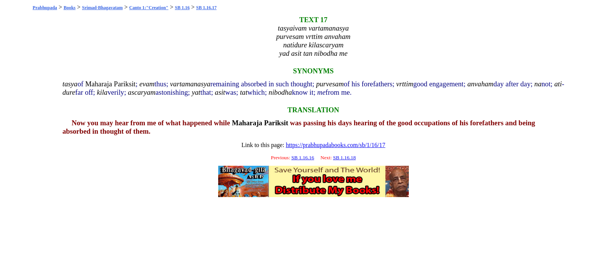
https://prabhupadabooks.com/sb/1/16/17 (335, 145)
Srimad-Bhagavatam (102, 7)
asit (220, 92)
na (538, 84)
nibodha (280, 92)
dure (69, 92)
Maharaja (98, 84)
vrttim (404, 84)
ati (558, 84)
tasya (70, 84)
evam (146, 84)
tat (244, 92)
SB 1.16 (182, 7)
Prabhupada (45, 7)
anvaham (480, 84)
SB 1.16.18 (344, 157)
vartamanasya (190, 84)
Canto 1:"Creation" (149, 7)
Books (70, 7)
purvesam (330, 84)
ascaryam (142, 92)
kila (102, 92)
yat (196, 92)
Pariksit (125, 84)
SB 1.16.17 (206, 7)
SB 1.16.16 (302, 157)
